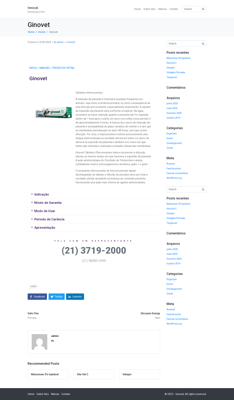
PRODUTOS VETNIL (63, 67)
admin (60, 42)
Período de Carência (49, 219)
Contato (173, 9)
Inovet (72, 42)
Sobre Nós (149, 9)
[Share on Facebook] (37, 296)
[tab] (93, 194)
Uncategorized (174, 143)
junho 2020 (172, 103)
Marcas (162, 9)
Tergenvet (172, 77)
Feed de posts (174, 168)
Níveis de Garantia (48, 203)
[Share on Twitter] (57, 296)
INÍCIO (33, 67)
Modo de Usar (44, 211)
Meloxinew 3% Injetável (178, 58)
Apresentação (44, 228)
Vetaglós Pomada (176, 72)
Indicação (41, 194)
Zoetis (170, 148)
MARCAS (44, 67)
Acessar (171, 163)
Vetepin (171, 67)
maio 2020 (172, 108)
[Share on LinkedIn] (75, 296)
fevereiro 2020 (174, 113)
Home (137, 9)
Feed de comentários (177, 173)
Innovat (33, 8)
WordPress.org (174, 178)
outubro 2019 (173, 117)
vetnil (33, 286)
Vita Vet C (172, 63)
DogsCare (172, 133)
